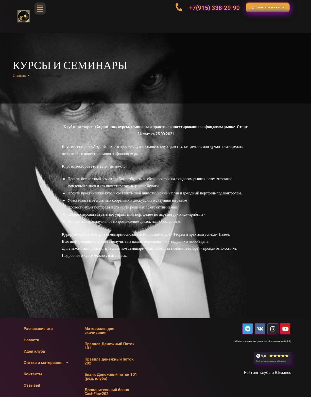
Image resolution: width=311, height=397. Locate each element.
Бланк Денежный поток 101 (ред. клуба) (111, 376)
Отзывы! (32, 385)
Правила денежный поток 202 (109, 361)
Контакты (33, 374)
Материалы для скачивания (99, 330)
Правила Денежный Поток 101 (110, 346)
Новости (31, 340)
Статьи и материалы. (47, 362)
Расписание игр (38, 328)
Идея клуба (34, 351)
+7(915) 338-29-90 (214, 7)
